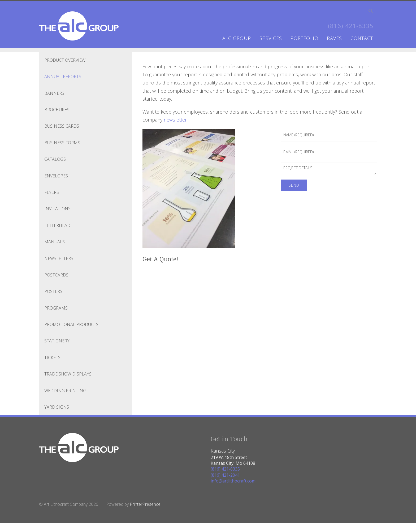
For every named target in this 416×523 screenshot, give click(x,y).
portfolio (304, 38)
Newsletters (58, 258)
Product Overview (64, 60)
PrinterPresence (145, 504)
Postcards (56, 275)
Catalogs (55, 159)
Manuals (54, 242)
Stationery (57, 341)
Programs (56, 308)
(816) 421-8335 (349, 25)
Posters (53, 291)
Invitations (57, 209)
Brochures (56, 110)
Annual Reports (62, 76)
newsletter (175, 120)
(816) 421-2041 (225, 475)
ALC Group (236, 38)
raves (334, 38)
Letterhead (57, 225)
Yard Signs (56, 407)
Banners (54, 93)
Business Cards (61, 126)
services (270, 38)
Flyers (51, 192)
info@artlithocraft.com (233, 481)
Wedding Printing (65, 391)
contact (361, 38)
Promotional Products (71, 324)
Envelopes (56, 176)
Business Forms (62, 143)
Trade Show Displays (68, 374)
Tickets (52, 357)
